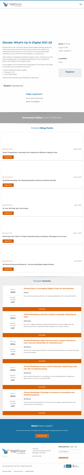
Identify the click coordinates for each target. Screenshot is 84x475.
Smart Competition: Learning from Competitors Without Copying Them (30, 152)
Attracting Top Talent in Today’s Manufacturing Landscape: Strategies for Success (34, 236)
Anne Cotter (8, 233)
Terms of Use (18, 471)
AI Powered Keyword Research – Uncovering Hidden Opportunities (28, 264)
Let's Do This (42, 436)
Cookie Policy (29, 471)
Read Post (8, 157)
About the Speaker (33, 101)
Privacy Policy (6, 471)
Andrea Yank (9, 177)
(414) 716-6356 (36, 456)
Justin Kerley (8, 149)
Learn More (42, 309)
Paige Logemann (34, 94)
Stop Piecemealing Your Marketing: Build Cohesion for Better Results (29, 180)
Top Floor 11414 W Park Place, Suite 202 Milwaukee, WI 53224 (41, 451)
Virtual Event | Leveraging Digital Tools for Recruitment (49, 288)
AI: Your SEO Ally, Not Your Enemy (15, 208)
